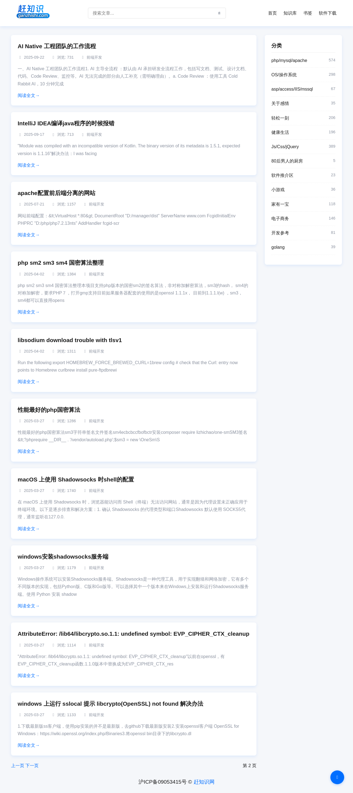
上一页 (17, 765)
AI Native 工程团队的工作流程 (57, 46)
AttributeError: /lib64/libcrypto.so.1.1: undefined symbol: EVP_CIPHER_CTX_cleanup (133, 633)
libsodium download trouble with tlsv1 (70, 340)
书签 (307, 13)
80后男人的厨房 (303, 161)
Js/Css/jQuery (303, 146)
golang (303, 247)
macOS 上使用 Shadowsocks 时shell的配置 (76, 479)
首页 (272, 13)
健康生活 (303, 132)
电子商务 (303, 218)
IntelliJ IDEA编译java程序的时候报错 (66, 123)
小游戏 (303, 189)
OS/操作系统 (303, 75)
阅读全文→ (29, 95)
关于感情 (303, 103)
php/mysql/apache (303, 60)
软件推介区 (303, 175)
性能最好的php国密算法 (49, 410)
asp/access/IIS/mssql (303, 89)
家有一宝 (303, 204)
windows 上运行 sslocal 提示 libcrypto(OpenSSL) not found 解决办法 (110, 703)
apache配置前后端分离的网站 (56, 193)
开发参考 (303, 233)
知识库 (290, 13)
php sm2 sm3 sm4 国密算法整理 (61, 262)
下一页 (32, 765)
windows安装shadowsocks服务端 (63, 556)
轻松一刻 (303, 118)
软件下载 (327, 13)
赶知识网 (204, 782)
